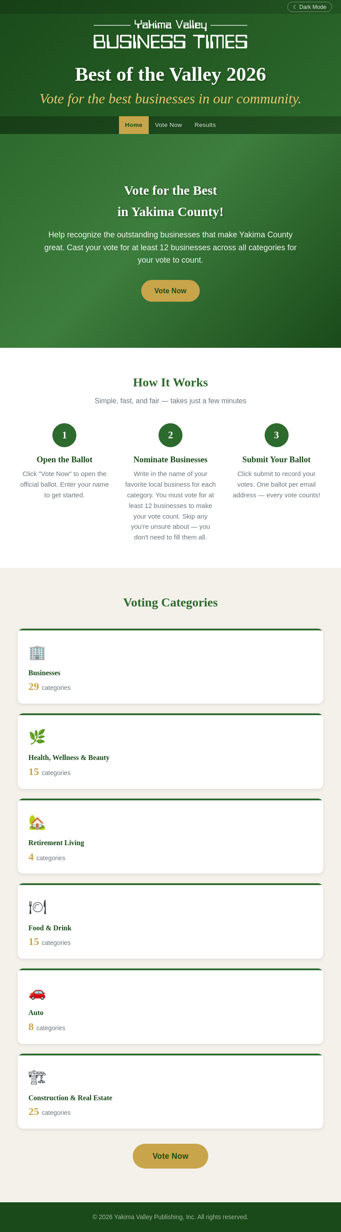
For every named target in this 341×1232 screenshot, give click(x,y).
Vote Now (168, 125)
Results (205, 125)
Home (134, 125)
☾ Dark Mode (309, 7)
